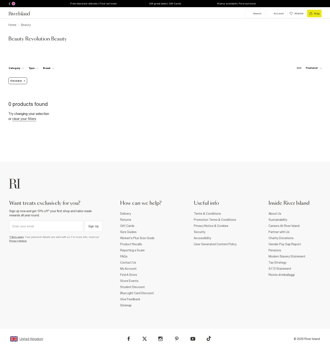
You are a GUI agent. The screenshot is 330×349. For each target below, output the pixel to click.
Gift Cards (127, 226)
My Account (128, 268)
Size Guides (128, 232)
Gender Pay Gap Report (285, 244)
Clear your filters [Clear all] (24, 119)
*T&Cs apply (16, 237)
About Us (275, 213)
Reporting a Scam (132, 250)
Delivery (125, 213)
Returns (125, 219)
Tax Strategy (277, 262)
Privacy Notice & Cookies (211, 226)
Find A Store (128, 274)
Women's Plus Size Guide (137, 238)
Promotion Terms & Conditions (215, 219)
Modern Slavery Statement (287, 256)
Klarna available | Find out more (236, 3)
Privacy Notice (18, 240)
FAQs (124, 256)
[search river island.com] (255, 13)
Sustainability (278, 219)
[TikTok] (208, 338)
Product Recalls (131, 244)
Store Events (129, 281)
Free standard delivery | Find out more (93, 3)
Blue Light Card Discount (137, 293)
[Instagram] (160, 339)
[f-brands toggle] (48, 68)
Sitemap (126, 305)
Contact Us (128, 262)
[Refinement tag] (17, 80)
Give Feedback (130, 299)
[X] (144, 339)
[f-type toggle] (33, 68)
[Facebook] (129, 339)
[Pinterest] (177, 339)
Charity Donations (281, 238)
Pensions (275, 250)
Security (199, 232)
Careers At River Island (284, 226)
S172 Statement (280, 268)
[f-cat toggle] (16, 68)
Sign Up (93, 226)
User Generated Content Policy (215, 244)
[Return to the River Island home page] (22, 13)
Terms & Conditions (207, 213)
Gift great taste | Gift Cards (165, 3)
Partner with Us (279, 232)
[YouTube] (193, 339)
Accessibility (202, 238)
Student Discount (132, 287)
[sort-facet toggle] (308, 68)
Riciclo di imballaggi (282, 274)
